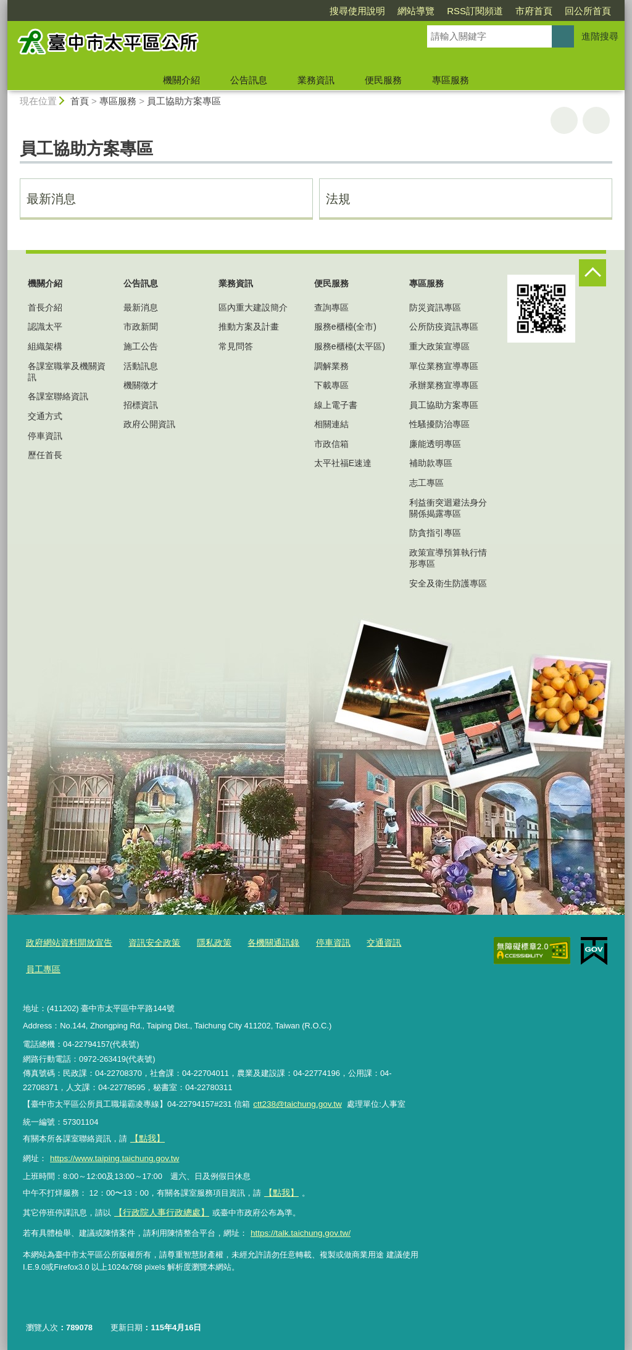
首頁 (79, 101)
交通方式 (45, 416)
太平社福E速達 (343, 463)
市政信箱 (331, 444)
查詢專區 (331, 307)
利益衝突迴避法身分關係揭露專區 (448, 508)
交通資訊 (364, 943)
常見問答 (235, 346)
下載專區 (331, 385)
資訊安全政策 (146, 943)
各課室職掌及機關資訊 (67, 371)
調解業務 (331, 366)
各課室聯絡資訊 (58, 396)
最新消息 (51, 199)
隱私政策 (203, 943)
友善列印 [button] (564, 120)
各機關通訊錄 (259, 943)
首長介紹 (45, 307)
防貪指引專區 (435, 533)
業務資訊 (316, 80)
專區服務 (450, 80)
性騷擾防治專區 (439, 424)
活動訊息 (140, 366)
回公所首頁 (517, 11)
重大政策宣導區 (439, 346)
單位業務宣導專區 (443, 366)
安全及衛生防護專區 (448, 583)
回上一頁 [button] (596, 120)
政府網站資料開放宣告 (66, 943)
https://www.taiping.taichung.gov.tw (111, 1154)
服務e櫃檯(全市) (345, 326)
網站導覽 (345, 11)
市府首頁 (462, 11)
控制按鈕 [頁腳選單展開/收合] (592, 272)
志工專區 (426, 483)
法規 (338, 199)
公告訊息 (248, 80)
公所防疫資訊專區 (443, 326)
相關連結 (331, 424)
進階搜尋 (599, 36)
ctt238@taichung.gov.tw (295, 1102)
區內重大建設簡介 (253, 307)
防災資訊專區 (435, 307)
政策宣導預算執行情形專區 (448, 558)
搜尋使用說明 (286, 11)
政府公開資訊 (149, 424)
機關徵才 (140, 385)
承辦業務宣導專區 (443, 385)
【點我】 (280, 1188)
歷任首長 (45, 455)
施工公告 (140, 346)
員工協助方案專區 (184, 101)
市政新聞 (140, 326)
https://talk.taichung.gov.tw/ (298, 1226)
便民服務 (383, 80)
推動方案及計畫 (248, 326)
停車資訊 (45, 436)
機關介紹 (181, 80)
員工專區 (42, 968)
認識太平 (45, 326)
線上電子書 (335, 405)
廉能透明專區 (435, 444)
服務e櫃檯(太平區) (349, 346)
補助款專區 (430, 463)
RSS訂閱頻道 (404, 11)
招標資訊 (140, 405)
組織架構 (45, 346)
